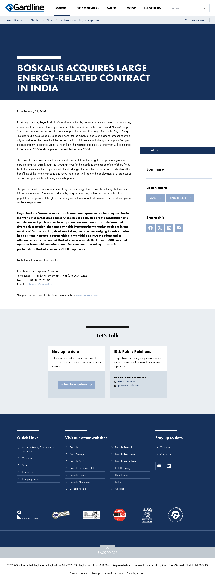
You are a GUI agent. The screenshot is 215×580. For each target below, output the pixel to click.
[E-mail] (179, 228)
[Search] (185, 8)
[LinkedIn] (169, 228)
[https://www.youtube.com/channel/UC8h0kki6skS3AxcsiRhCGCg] (159, 466)
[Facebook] (150, 228)
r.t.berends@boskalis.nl (40, 284)
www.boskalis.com (87, 295)
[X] (160, 228)
